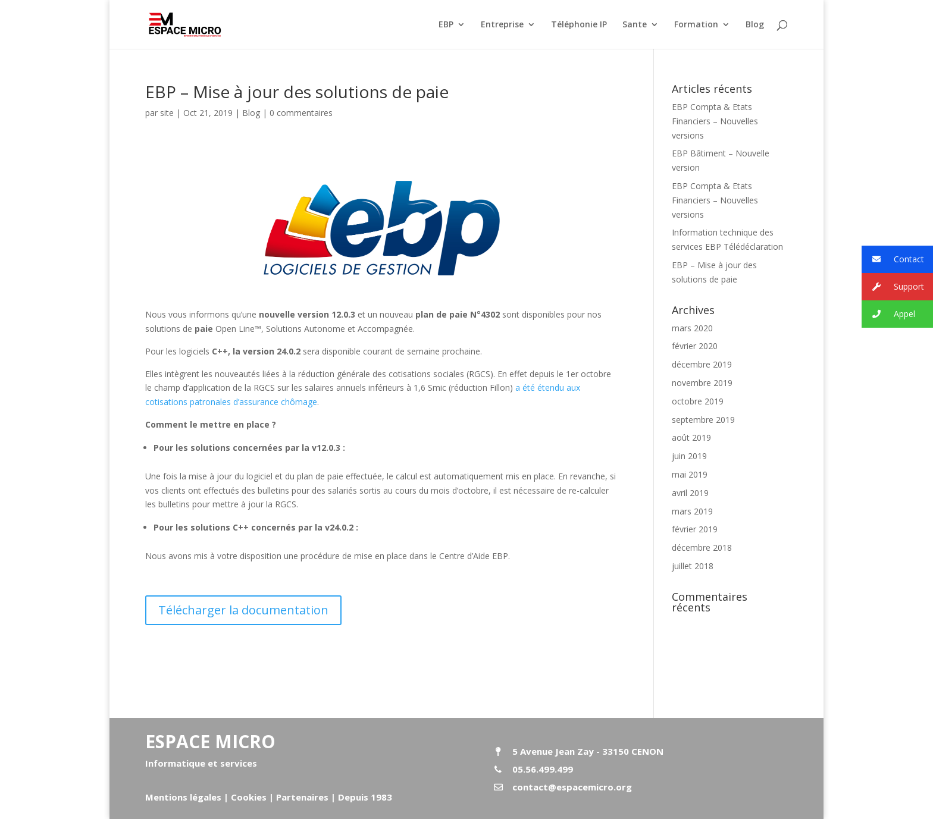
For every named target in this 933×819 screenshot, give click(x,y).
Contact (893, 259)
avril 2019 (690, 492)
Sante (634, 25)
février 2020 (695, 346)
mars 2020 (692, 328)
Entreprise (502, 25)
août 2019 (691, 437)
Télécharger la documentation (243, 610)
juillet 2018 (692, 566)
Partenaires (301, 797)
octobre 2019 (698, 401)
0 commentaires (301, 112)
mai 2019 (689, 474)
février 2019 (695, 529)
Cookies (249, 797)
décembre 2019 (702, 364)
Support (893, 287)
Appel (888, 314)
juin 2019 (689, 456)
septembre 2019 (703, 419)
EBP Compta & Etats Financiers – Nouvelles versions (715, 121)
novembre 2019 (702, 382)
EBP (446, 25)
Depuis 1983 (365, 797)
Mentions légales (183, 797)
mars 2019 (692, 511)
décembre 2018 (702, 547)
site (167, 112)
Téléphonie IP (579, 25)
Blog (755, 25)
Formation (696, 25)
